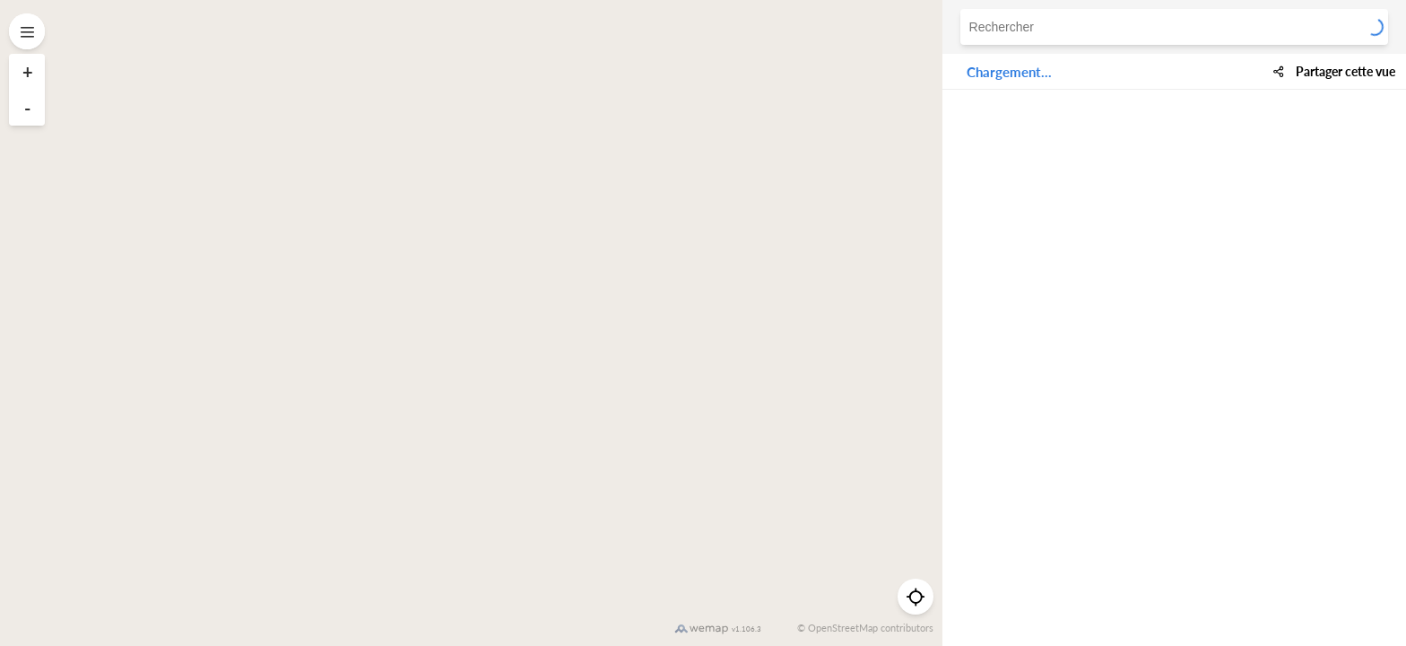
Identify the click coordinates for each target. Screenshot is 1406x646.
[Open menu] (27, 31)
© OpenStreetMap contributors (865, 627)
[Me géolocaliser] (915, 597)
